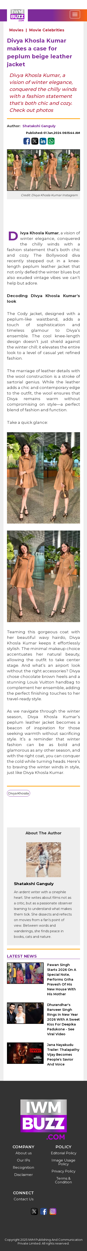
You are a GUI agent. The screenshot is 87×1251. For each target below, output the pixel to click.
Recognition (23, 1167)
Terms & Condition (63, 1180)
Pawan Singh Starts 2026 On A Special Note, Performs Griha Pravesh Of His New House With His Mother (61, 979)
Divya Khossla (18, 793)
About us (24, 1153)
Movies (16, 30)
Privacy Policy (63, 1171)
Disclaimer (23, 1174)
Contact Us (23, 1199)
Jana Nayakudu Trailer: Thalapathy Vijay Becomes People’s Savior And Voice (63, 1054)
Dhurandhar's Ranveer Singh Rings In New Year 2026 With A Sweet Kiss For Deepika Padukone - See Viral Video (63, 1019)
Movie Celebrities (46, 30)
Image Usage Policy (63, 1162)
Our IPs (23, 1160)
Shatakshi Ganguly (39, 126)
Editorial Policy (63, 1153)
